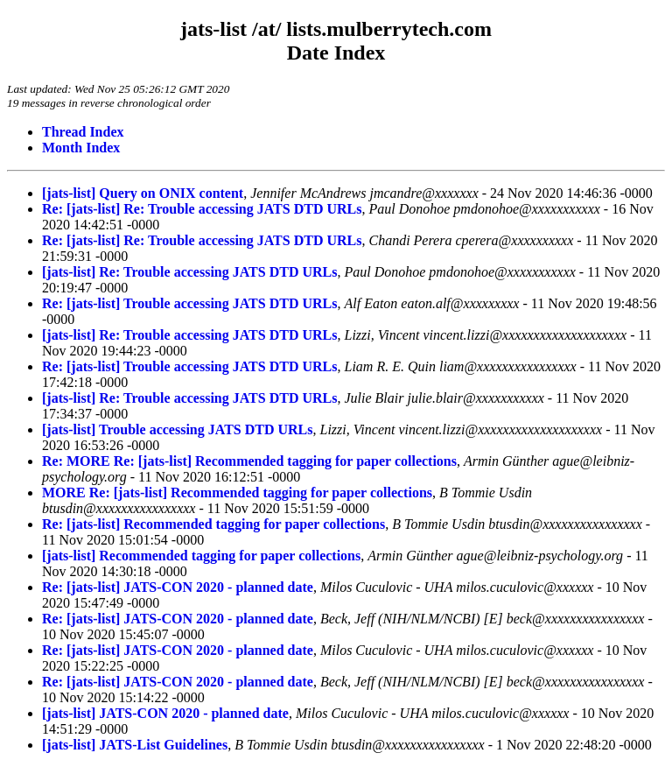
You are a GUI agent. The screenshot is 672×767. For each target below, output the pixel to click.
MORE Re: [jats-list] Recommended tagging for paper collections (237, 492)
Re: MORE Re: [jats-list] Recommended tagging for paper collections (249, 461)
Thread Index (83, 131)
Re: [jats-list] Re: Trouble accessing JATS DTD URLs (201, 208)
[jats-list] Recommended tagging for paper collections (201, 555)
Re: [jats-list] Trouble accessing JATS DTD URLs (189, 303)
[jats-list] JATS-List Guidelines (135, 744)
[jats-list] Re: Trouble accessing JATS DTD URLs (189, 271)
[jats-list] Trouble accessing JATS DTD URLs (177, 429)
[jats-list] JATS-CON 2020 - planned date (165, 713)
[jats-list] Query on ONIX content (142, 193)
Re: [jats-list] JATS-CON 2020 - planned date (177, 587)
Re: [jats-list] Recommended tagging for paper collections (213, 524)
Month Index (81, 147)
